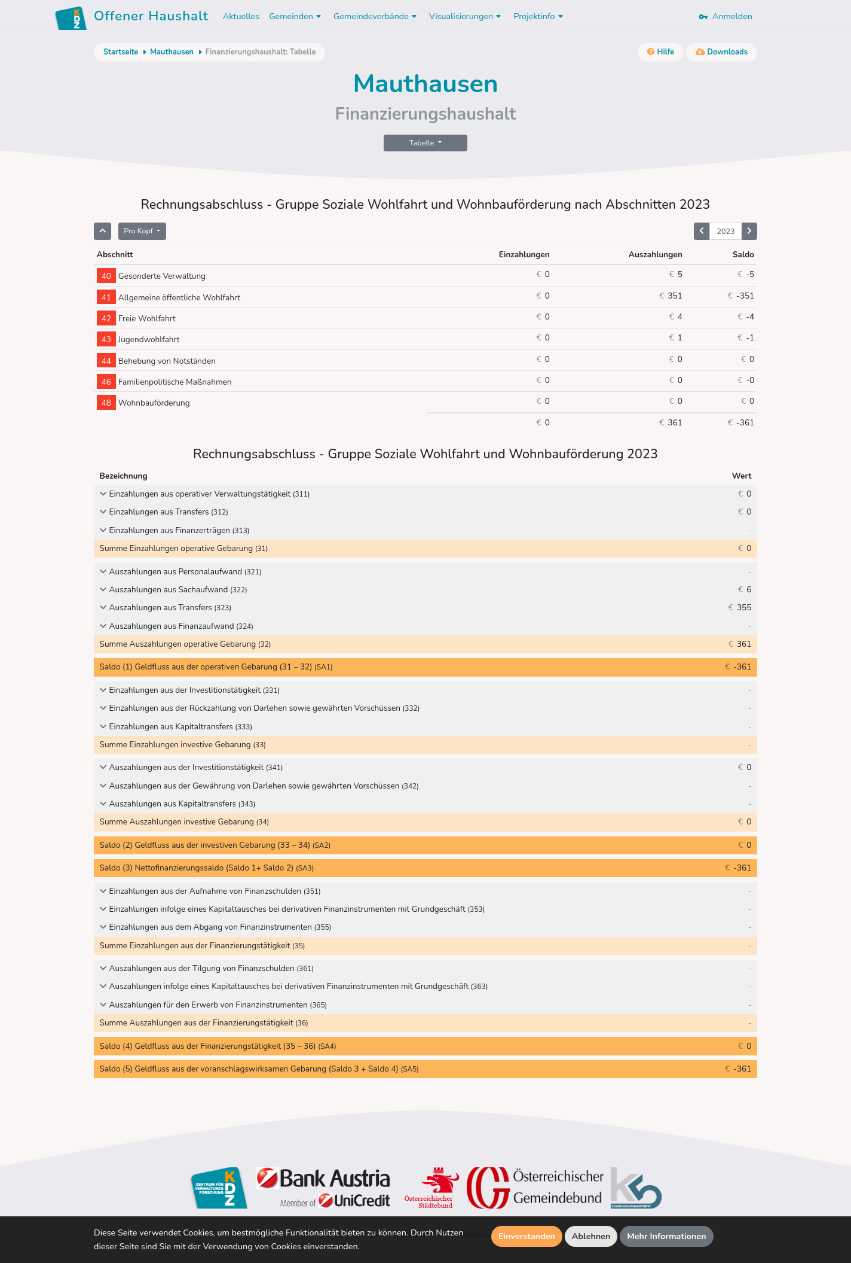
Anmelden (725, 16)
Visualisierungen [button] (466, 16)
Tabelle (422, 143)
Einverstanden (526, 1236)
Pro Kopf (139, 231)
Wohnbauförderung (143, 403)
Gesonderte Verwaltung (151, 276)
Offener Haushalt (151, 18)
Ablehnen (591, 1236)
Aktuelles (241, 16)
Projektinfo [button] (539, 16)
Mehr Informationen (666, 1236)
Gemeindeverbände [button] (376, 16)
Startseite (120, 52)
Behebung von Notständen (156, 361)
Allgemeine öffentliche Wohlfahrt (168, 297)
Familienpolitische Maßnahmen (164, 382)
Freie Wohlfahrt (136, 318)
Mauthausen (172, 52)
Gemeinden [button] (296, 16)
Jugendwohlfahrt (138, 339)
